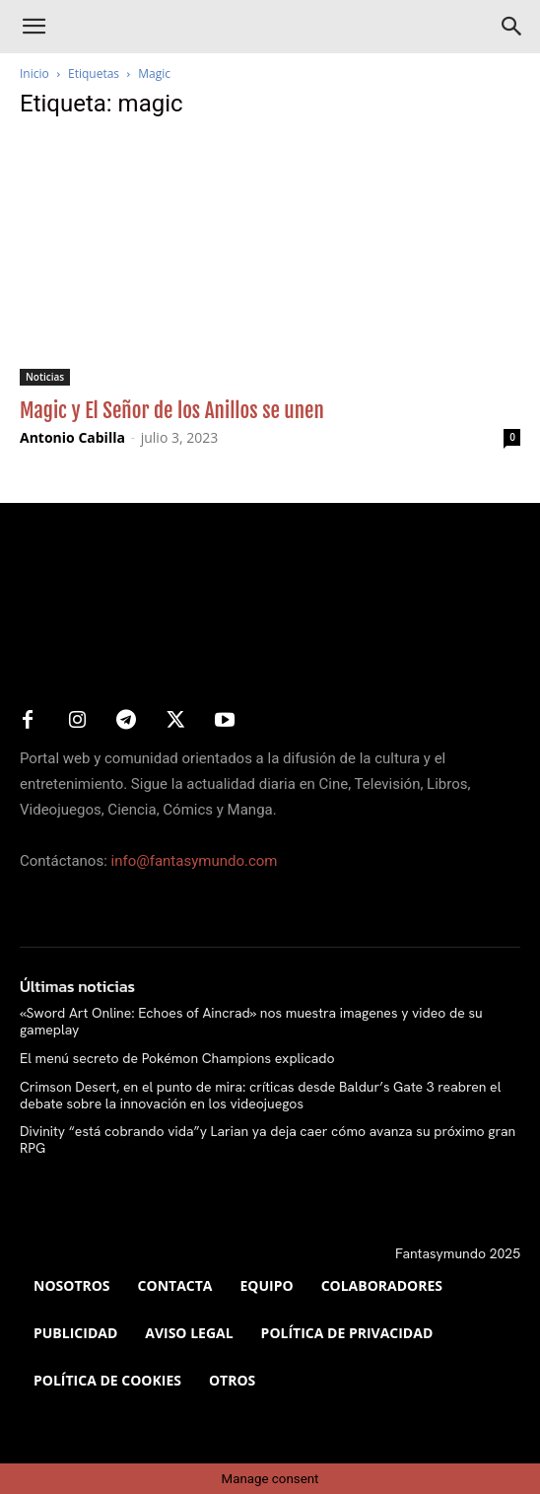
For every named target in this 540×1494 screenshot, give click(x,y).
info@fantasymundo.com (194, 861)
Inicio (34, 73)
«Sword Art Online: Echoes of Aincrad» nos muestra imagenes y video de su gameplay (251, 1021)
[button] (33, 26)
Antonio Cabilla (72, 437)
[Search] (512, 26)
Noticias (45, 377)
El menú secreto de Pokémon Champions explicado (177, 1058)
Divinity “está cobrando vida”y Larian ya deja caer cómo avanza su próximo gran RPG (267, 1139)
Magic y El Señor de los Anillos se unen (172, 410)
